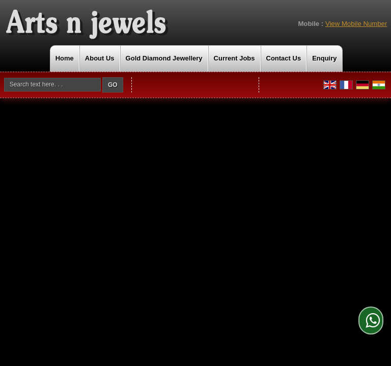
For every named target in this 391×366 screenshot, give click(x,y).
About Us (100, 58)
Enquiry (324, 58)
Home (64, 58)
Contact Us (283, 58)
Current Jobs (234, 58)
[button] (356, 23)
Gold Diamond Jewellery (164, 58)
